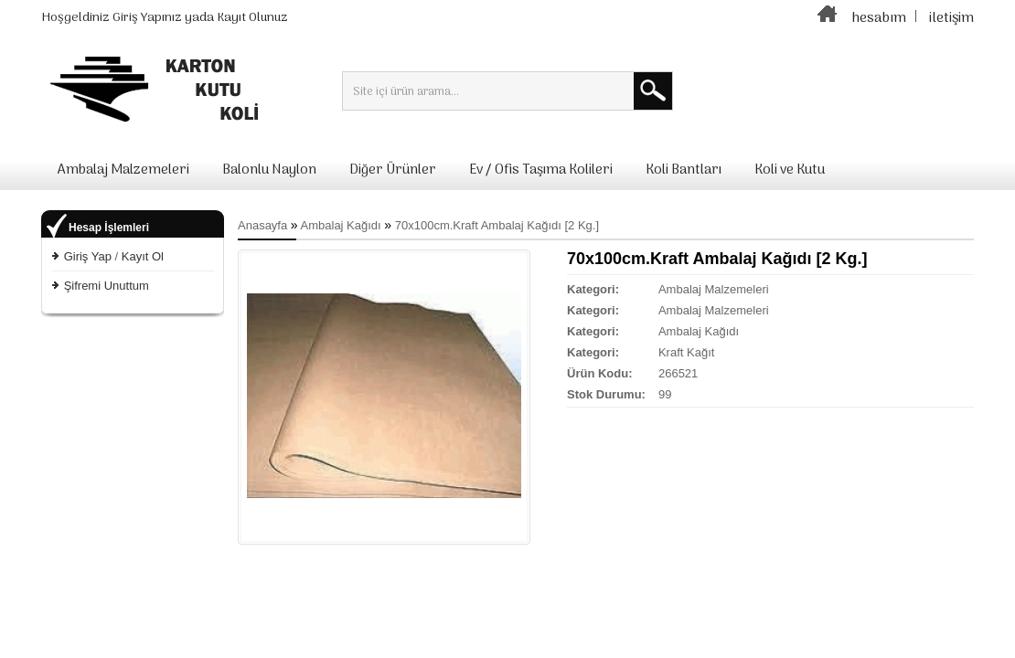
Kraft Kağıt (686, 352)
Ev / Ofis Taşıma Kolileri (541, 170)
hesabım (878, 18)
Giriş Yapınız (147, 17)
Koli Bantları (683, 170)
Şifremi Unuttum (106, 285)
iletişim (951, 18)
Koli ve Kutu (789, 170)
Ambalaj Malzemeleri (123, 170)
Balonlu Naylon (269, 170)
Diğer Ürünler (392, 170)
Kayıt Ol (143, 256)
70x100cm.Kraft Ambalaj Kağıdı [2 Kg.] (497, 225)
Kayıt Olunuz (252, 17)
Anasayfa (262, 225)
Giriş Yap (88, 256)
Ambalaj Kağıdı (341, 225)
